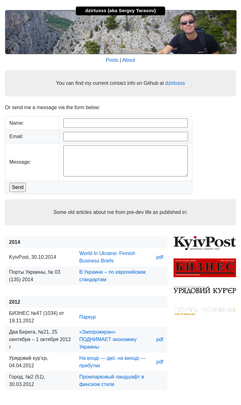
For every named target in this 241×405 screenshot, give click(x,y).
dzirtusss (175, 83)
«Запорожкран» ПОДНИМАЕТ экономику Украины (107, 339)
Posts (112, 60)
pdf (159, 257)
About (128, 60)
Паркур (87, 317)
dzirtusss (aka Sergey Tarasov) (120, 10)
